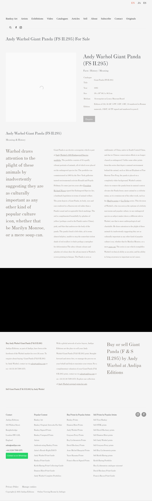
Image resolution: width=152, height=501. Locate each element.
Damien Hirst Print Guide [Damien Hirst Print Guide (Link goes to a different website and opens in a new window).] (44, 470)
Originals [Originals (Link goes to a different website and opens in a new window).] (131, 18)
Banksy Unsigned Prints (43, 435)
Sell (85, 18)
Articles (76, 18)
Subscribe (106, 18)
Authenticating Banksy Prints (46, 445)
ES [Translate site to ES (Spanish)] (144, 2)
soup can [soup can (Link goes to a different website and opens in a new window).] (112, 246)
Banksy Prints (72, 419)
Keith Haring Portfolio (102, 460)
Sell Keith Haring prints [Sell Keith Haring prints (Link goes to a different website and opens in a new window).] (103, 455)
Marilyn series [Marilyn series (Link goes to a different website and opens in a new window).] (112, 200)
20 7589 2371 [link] (17, 450)
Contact (119, 18)
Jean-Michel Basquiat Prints (78, 450)
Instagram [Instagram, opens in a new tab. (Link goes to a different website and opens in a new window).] (20, 27)
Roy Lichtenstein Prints (76, 440)
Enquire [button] (89, 119)
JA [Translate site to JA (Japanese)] (139, 2)
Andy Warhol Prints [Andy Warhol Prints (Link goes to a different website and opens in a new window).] (75, 430)
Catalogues (62, 18)
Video (50, 18)
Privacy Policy (12, 486)
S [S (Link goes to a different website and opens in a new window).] (93, 419)
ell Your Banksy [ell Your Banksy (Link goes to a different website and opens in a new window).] (100, 419)
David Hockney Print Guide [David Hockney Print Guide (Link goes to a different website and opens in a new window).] (104, 470)
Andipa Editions (16, 8)
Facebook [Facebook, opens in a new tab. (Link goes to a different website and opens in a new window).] (16, 27)
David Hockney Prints (75, 445)
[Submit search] (10, 27)
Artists (24, 18)
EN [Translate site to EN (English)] (133, 2)
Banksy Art (11, 18)
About (94, 18)
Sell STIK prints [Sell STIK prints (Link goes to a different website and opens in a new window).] (100, 425)
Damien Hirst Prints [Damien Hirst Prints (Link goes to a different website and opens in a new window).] (75, 425)
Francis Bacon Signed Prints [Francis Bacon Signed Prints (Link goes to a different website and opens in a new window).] (78, 460)
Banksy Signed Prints (42, 430)
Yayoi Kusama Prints (75, 455)
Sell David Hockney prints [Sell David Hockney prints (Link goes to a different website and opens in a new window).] (103, 430)
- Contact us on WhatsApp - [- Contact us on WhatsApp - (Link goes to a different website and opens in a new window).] (17, 456)
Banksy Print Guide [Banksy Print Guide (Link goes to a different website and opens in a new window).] (42, 460)
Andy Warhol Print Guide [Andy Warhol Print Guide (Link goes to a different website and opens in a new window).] (44, 455)
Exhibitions (37, 18)
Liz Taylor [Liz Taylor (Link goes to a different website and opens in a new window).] (125, 200)
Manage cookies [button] (29, 486)
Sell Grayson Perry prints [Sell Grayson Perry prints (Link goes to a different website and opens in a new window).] (103, 445)
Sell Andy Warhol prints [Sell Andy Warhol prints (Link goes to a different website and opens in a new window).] (103, 440)
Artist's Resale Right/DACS (45, 450)
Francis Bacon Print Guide (104, 475)
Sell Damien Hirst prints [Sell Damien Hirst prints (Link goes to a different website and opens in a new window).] (103, 435)
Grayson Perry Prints (75, 435)
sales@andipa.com (38, 363)
